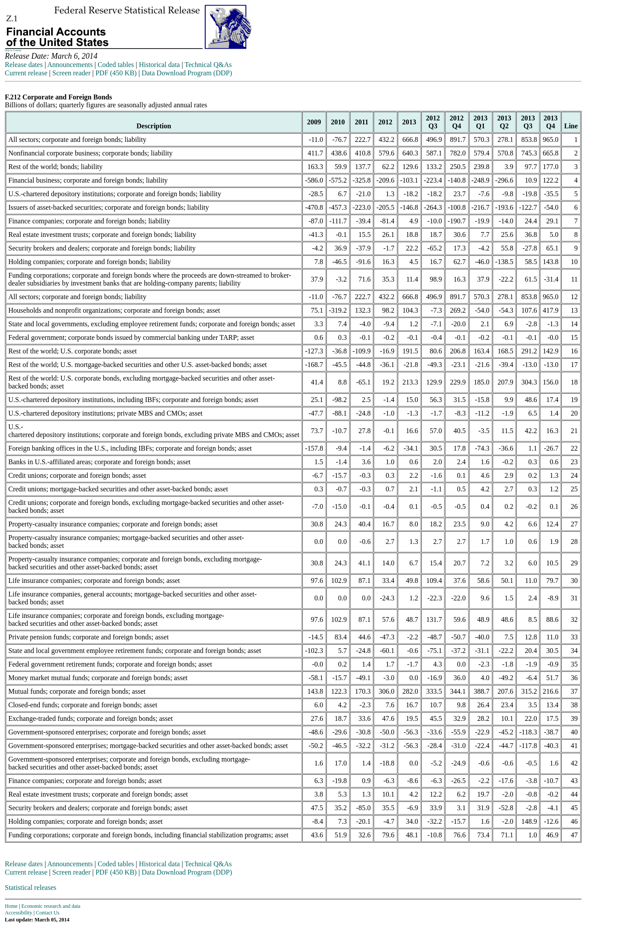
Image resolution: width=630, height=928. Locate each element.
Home (11, 906)
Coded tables (116, 64)
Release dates (24, 64)
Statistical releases (30, 887)
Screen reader (71, 73)
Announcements (70, 64)
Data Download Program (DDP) (187, 73)
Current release (26, 73)
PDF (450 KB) (115, 73)
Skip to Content (13, 50)
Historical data (159, 64)
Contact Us (48, 913)
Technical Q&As (208, 64)
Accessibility (18, 913)
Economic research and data (50, 906)
